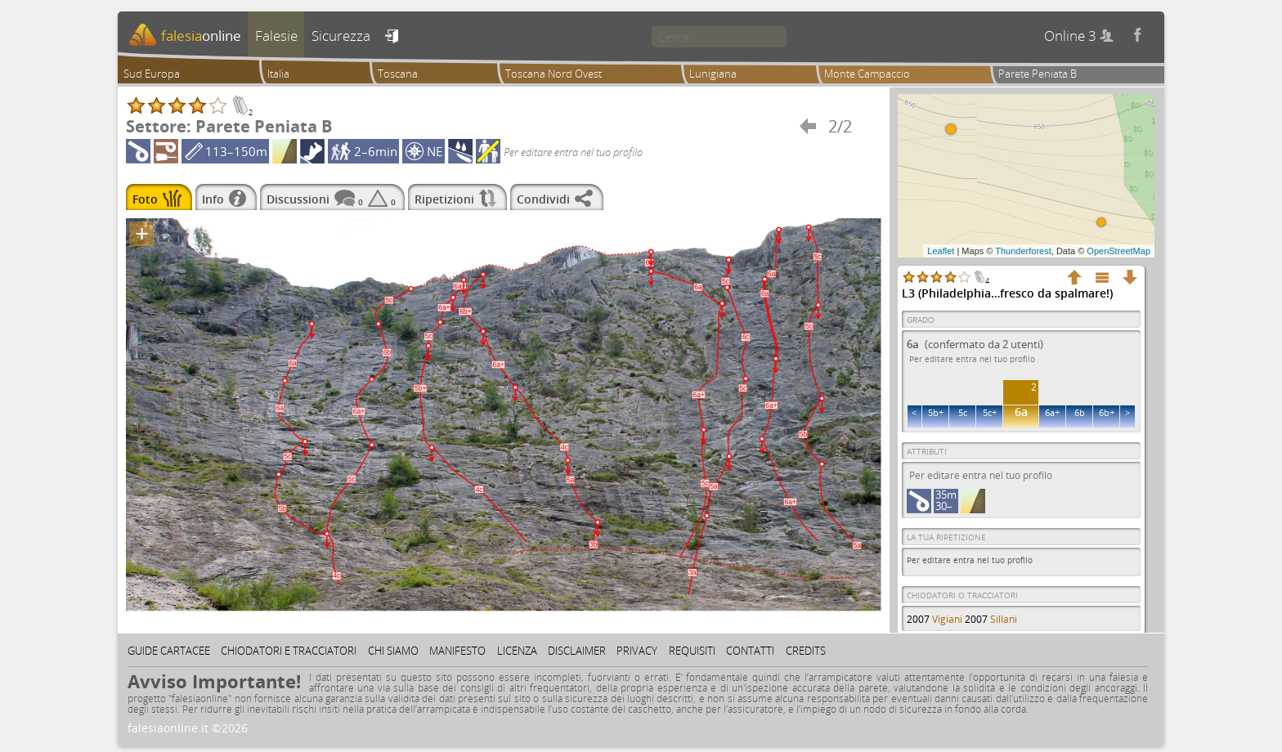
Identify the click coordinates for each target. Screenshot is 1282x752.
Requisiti (692, 650)
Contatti (750, 650)
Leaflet (940, 251)
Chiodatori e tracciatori (288, 650)
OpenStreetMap (1118, 251)
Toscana (398, 73)
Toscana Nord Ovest (553, 73)
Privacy (636, 650)
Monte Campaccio (867, 73)
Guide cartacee (169, 650)
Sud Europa (151, 73)
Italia (278, 73)
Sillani (1003, 619)
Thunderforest (1023, 251)
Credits (806, 650)
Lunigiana (713, 73)
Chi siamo (393, 650)
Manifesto (457, 650)
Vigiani (947, 619)
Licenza (517, 650)
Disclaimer (577, 650)
